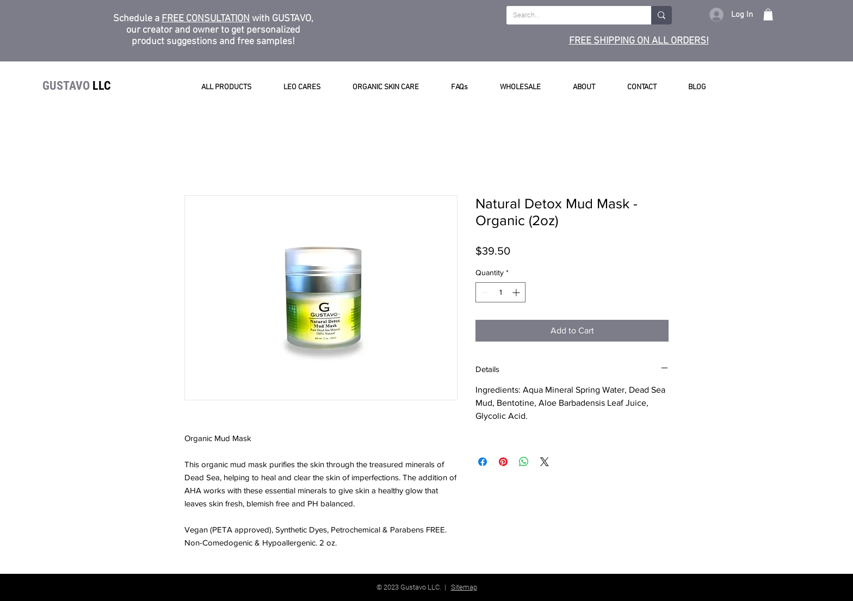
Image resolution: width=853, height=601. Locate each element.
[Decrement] (484, 292)
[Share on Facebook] (482, 461)
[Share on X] (544, 461)
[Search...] (570, 15)
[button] (768, 15)
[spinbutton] (500, 292)
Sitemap (464, 587)
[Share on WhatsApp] (523, 461)
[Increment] (517, 292)
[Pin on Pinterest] (503, 461)
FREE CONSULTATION (206, 18)
